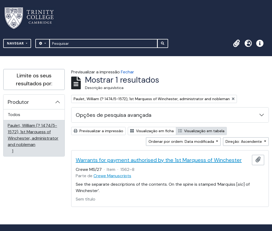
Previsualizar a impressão (98, 130)
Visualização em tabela (201, 130)
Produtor (18, 102)
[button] (236, 43)
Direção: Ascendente (244, 141)
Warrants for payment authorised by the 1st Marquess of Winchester (159, 160)
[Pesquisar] (103, 43)
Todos (14, 114)
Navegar (16, 43)
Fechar (127, 72)
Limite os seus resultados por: (34, 79)
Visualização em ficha (152, 130)
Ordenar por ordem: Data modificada (181, 141)
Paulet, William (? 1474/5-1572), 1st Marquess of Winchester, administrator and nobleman (32, 138)
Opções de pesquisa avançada (113, 115)
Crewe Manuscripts (112, 176)
